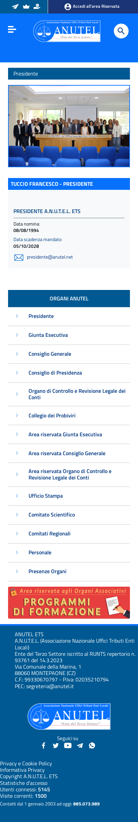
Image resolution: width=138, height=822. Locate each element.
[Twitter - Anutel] (56, 745)
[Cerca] (121, 31)
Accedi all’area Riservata (92, 7)
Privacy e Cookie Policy (26, 763)
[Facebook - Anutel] (44, 745)
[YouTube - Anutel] (68, 745)
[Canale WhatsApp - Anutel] (92, 745)
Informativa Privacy (22, 770)
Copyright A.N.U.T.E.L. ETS (29, 776)
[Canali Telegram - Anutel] (80, 745)
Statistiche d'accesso (23, 783)
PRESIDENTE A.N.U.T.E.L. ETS (47, 211)
